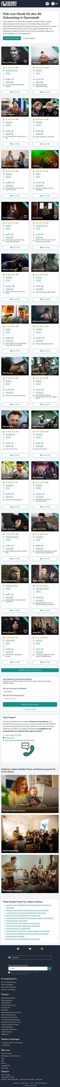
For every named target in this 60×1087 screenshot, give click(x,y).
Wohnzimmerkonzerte (8, 998)
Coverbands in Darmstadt (15, 936)
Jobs (2, 1061)
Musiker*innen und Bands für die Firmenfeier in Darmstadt (27, 934)
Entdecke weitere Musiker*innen (30, 670)
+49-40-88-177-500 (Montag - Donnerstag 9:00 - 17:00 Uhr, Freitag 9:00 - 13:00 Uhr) (21, 1078)
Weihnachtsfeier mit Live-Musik (11, 1012)
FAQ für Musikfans (7, 985)
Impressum (16, 1083)
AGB (31, 1083)
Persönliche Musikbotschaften (10, 1020)
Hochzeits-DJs (5, 1008)
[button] (55, 4)
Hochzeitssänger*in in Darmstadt (18, 928)
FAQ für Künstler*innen (8, 982)
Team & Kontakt (6, 1053)
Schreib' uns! (9, 738)
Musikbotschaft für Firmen (9, 1017)
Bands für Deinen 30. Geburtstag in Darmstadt (23, 939)
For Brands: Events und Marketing (11, 1043)
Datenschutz (24, 1083)
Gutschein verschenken (8, 989)
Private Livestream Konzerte (10, 1025)
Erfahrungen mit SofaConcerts (10, 1056)
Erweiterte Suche (30, 709)
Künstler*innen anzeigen (30, 704)
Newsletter (4, 1068)
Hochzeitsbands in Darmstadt (16, 921)
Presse (3, 1063)
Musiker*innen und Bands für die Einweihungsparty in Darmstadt (29, 918)
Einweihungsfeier (6, 1032)
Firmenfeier (4, 1010)
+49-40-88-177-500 (13, 735)
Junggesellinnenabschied (9, 1029)
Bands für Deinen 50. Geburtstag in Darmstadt (23, 923)
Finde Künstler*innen (12, 38)
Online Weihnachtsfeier (8, 1015)
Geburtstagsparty (6, 1000)
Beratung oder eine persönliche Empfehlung (29, 724)
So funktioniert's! (29, 38)
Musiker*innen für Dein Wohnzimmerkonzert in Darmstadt (27, 910)
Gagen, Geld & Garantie (8, 987)
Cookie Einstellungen (41, 1083)
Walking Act (5, 1034)
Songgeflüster (5, 1045)
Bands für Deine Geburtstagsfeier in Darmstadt (23, 915)
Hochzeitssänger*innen (8, 1005)
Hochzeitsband (5, 1003)
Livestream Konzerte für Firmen (11, 1022)
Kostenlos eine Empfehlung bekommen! (19, 740)
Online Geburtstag (7, 1027)
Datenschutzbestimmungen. (19, 974)
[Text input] (28, 968)
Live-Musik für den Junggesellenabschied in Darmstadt (26, 913)
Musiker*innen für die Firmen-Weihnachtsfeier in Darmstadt (28, 931)
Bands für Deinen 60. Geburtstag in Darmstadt (23, 926)
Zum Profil (16, 92)
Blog (2, 1058)
